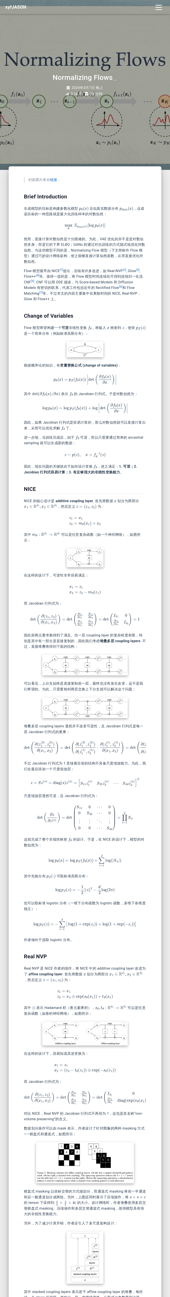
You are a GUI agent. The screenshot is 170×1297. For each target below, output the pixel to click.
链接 (53, 180)
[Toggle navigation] (159, 7)
